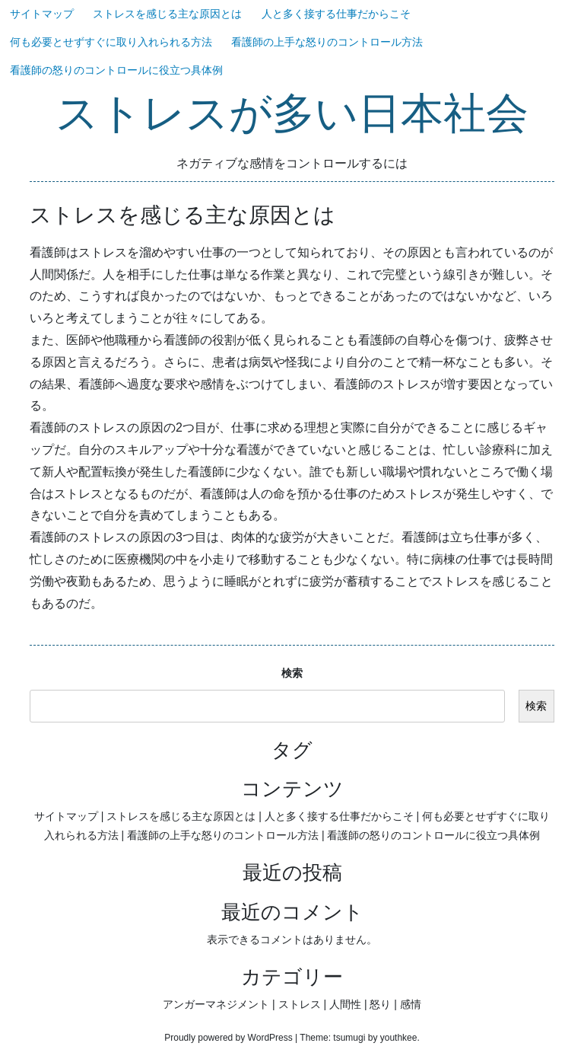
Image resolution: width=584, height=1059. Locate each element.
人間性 (345, 1004)
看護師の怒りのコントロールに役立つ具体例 (116, 70)
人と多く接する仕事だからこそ (336, 14)
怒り (380, 1004)
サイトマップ (42, 14)
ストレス (299, 1004)
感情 (410, 1004)
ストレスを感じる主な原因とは (167, 14)
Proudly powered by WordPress (228, 1037)
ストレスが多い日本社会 (292, 115)
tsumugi (349, 1037)
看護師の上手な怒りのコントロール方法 (327, 42)
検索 (292, 673)
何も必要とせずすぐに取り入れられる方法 (111, 42)
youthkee (398, 1037)
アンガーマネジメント (216, 1004)
